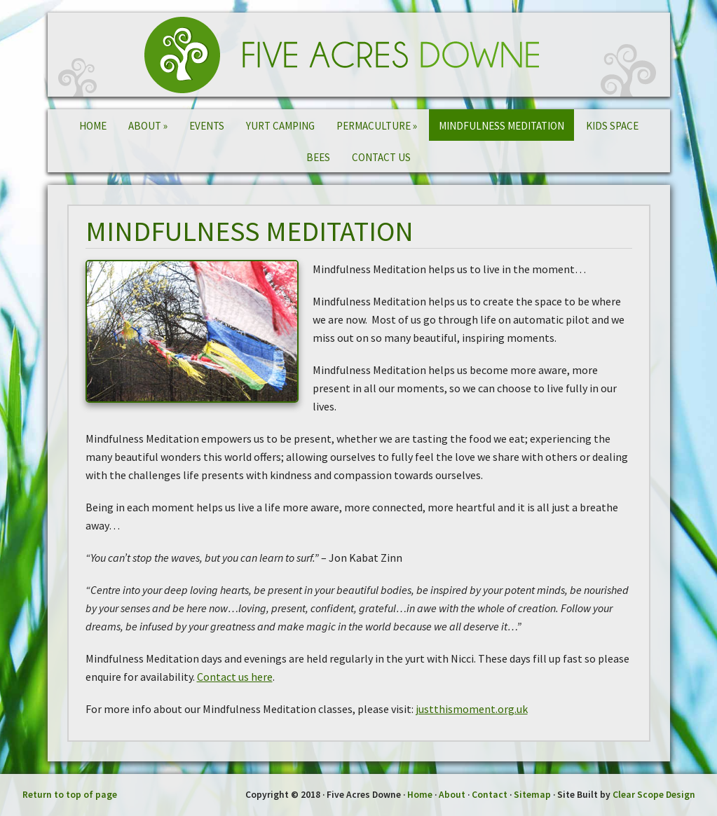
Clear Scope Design (654, 795)
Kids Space (612, 125)
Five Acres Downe (359, 55)
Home (93, 125)
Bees (318, 157)
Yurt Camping (280, 125)
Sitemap (532, 795)
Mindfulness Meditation (501, 125)
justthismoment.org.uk (472, 709)
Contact (489, 795)
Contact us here (235, 677)
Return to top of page (69, 795)
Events (206, 125)
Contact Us (381, 157)
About (148, 125)
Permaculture (376, 125)
